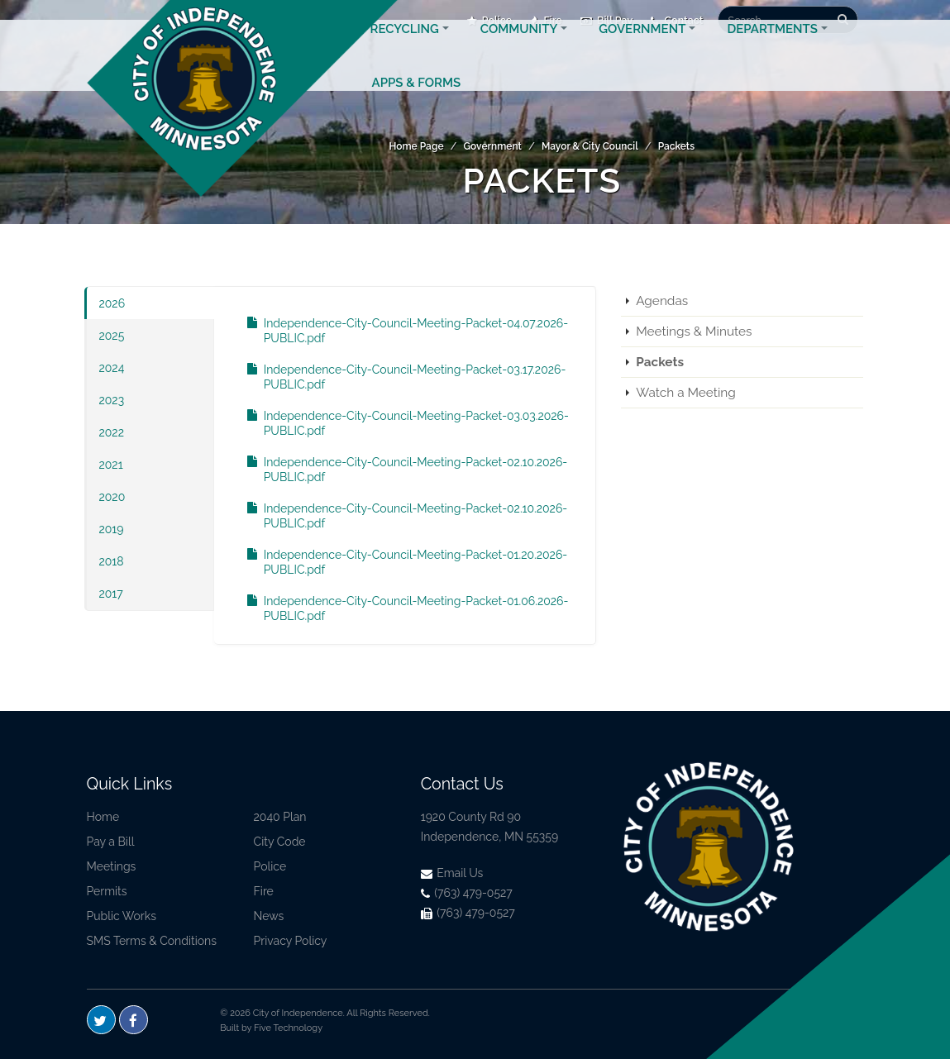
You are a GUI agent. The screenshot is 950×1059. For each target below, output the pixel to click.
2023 (112, 400)
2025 (112, 335)
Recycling (404, 48)
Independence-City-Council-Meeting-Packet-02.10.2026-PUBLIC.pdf (399, 470)
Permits (107, 891)
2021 (111, 464)
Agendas (662, 300)
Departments (772, 48)
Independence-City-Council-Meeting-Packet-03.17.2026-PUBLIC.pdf (398, 377)
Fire (264, 891)
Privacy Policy (290, 940)
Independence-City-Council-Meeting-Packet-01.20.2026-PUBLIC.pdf (399, 562)
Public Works (121, 916)
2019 (111, 529)
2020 (112, 496)
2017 (111, 593)
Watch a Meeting (686, 392)
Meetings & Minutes (694, 331)
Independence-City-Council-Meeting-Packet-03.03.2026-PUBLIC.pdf (400, 423)
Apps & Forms (416, 102)
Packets (676, 146)
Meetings (111, 866)
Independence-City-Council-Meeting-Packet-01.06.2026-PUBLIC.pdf (400, 608)
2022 (111, 432)
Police (270, 866)
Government (642, 48)
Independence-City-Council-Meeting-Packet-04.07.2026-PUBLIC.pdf (399, 331)
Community (518, 48)
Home (103, 816)
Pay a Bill (111, 841)
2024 (112, 367)
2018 (111, 561)
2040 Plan (280, 816)
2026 (112, 303)
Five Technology (288, 1028)
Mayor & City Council (590, 146)
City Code (280, 841)
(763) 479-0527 (467, 892)
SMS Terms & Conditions (152, 940)
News (269, 916)
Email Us (452, 873)
